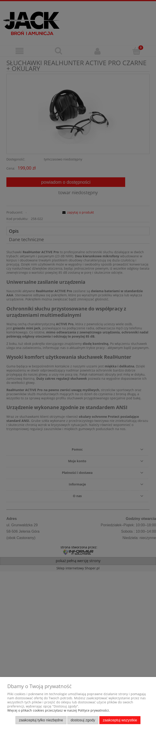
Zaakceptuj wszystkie (120, 720)
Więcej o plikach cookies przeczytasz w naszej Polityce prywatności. (58, 710)
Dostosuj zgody (83, 720)
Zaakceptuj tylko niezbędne (41, 720)
